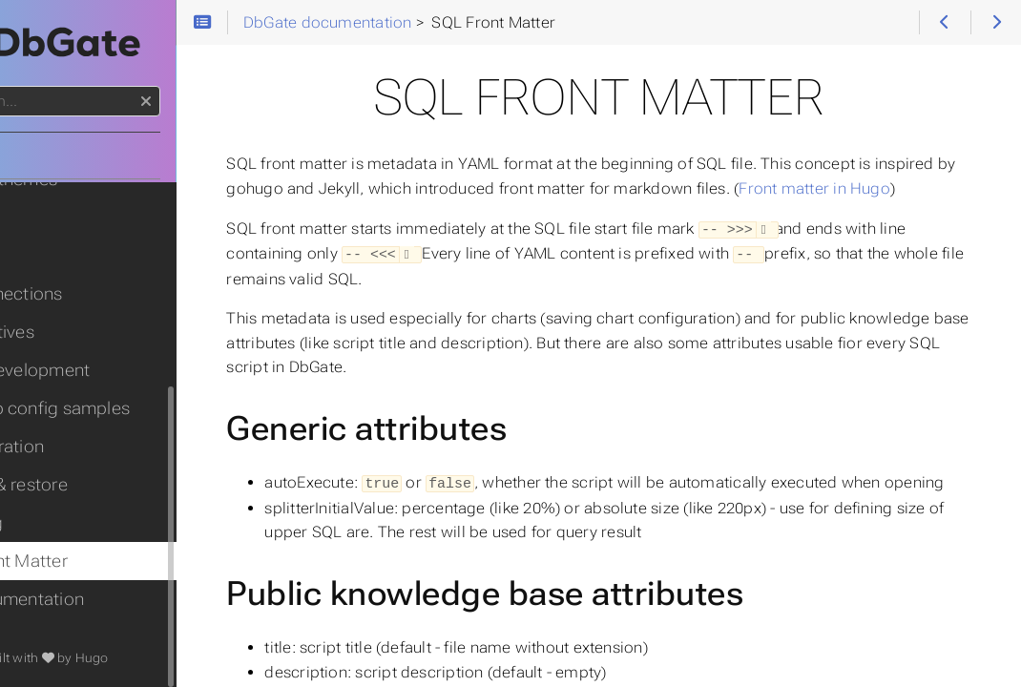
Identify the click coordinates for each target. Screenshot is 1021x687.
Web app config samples (114, 408)
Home (46, 155)
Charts (41, 255)
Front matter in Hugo (416, 213)
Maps (37, 217)
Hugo (188, 658)
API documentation (91, 599)
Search (16, 86)
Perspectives (66, 332)
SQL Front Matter (83, 561)
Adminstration (71, 446)
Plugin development (94, 370)
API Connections (80, 293)
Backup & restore (83, 484)
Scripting (51, 522)
